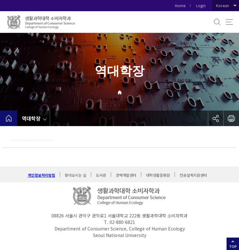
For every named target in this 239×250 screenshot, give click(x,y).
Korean (222, 5)
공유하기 (215, 118)
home (8, 118)
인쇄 (231, 118)
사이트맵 (229, 22)
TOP (233, 246)
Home (180, 5)
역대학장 (31, 118)
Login (201, 5)
